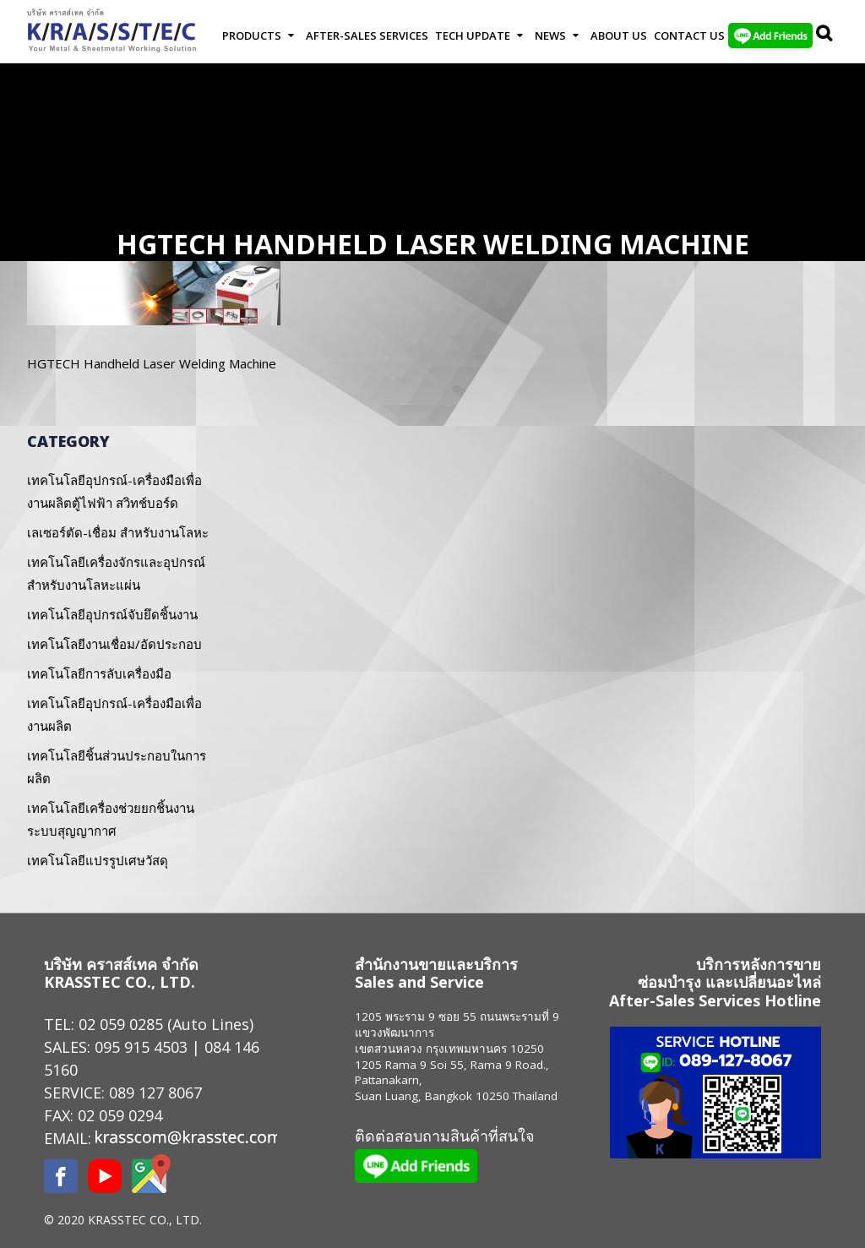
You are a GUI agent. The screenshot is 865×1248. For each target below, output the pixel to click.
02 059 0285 (121, 1024)
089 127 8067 (155, 1092)
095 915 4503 (141, 1047)
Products (251, 35)
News (550, 35)
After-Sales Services (367, 35)
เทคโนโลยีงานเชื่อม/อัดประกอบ (114, 643)
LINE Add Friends (770, 35)
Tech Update (472, 35)
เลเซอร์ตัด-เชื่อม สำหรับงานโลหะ (118, 532)
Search (825, 35)
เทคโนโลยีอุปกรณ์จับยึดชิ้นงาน (112, 614)
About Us (618, 35)
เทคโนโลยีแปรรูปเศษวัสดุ (97, 860)
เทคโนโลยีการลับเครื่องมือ (99, 673)
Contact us (689, 35)
